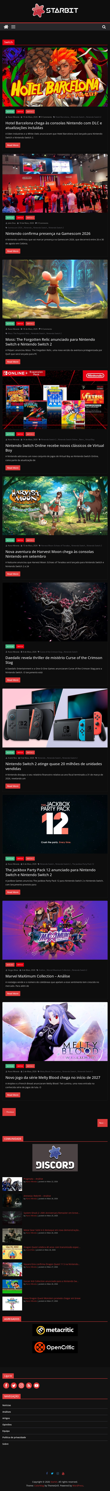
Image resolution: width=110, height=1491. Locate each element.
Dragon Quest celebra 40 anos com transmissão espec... (52, 1247)
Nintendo (28, 227)
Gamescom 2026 (15, 227)
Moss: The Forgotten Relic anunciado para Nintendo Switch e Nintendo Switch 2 (50, 342)
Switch (20, 112)
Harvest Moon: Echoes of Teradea (55, 545)
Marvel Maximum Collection (58, 970)
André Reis (12, 758)
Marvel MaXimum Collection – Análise (37, 976)
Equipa (6, 1431)
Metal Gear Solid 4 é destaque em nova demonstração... (52, 1230)
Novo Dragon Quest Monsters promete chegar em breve (52, 1298)
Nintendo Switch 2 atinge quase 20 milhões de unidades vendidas (53, 766)
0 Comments (45, 117)
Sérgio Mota (13, 970)
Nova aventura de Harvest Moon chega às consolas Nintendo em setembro (49, 554)
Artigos (6, 1418)
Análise (42, 970)
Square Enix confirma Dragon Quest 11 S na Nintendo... (52, 1264)
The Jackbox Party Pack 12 (83, 864)
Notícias (10, 112)
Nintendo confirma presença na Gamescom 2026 (47, 233)
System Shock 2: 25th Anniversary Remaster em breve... (52, 1212)
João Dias (12, 223)
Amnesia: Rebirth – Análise (37, 1195)
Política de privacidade (14, 1437)
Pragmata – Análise (33, 1178)
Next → (102, 1123)
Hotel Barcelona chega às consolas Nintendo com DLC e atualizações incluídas (53, 125)
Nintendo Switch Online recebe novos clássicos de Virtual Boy (54, 448)
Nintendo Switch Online (67, 439)
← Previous (9, 1112)
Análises (10, 965)
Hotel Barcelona (62, 117)
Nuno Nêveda (13, 117)
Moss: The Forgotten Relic (19, 333)
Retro (81, 439)
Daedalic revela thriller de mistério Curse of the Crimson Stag (53, 660)
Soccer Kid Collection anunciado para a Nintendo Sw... (51, 1281)
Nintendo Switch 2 (93, 117)
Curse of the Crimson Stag (51, 652)
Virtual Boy (89, 439)
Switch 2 (30, 112)
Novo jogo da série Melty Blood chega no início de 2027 (52, 1077)
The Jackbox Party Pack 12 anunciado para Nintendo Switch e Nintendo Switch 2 (50, 872)
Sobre (5, 1443)
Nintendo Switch (77, 117)
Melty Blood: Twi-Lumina (50, 1071)
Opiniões (7, 1424)
